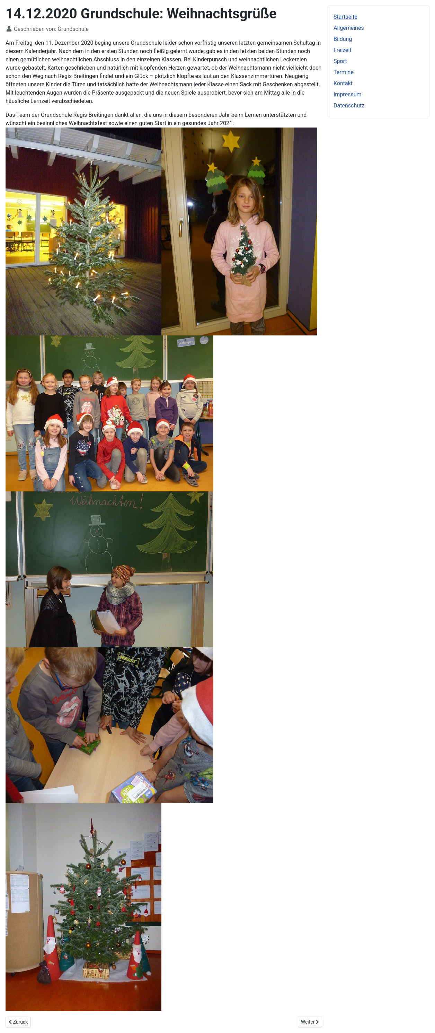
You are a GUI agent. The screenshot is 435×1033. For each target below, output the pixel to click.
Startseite (345, 17)
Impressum (348, 94)
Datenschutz (349, 105)
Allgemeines (349, 28)
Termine (344, 72)
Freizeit (343, 50)
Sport (340, 61)
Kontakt (343, 83)
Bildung (343, 39)
